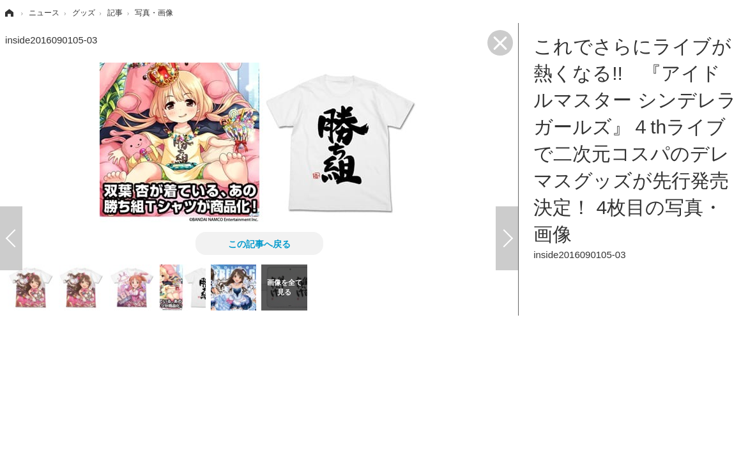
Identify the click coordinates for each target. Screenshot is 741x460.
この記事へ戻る (259, 243)
